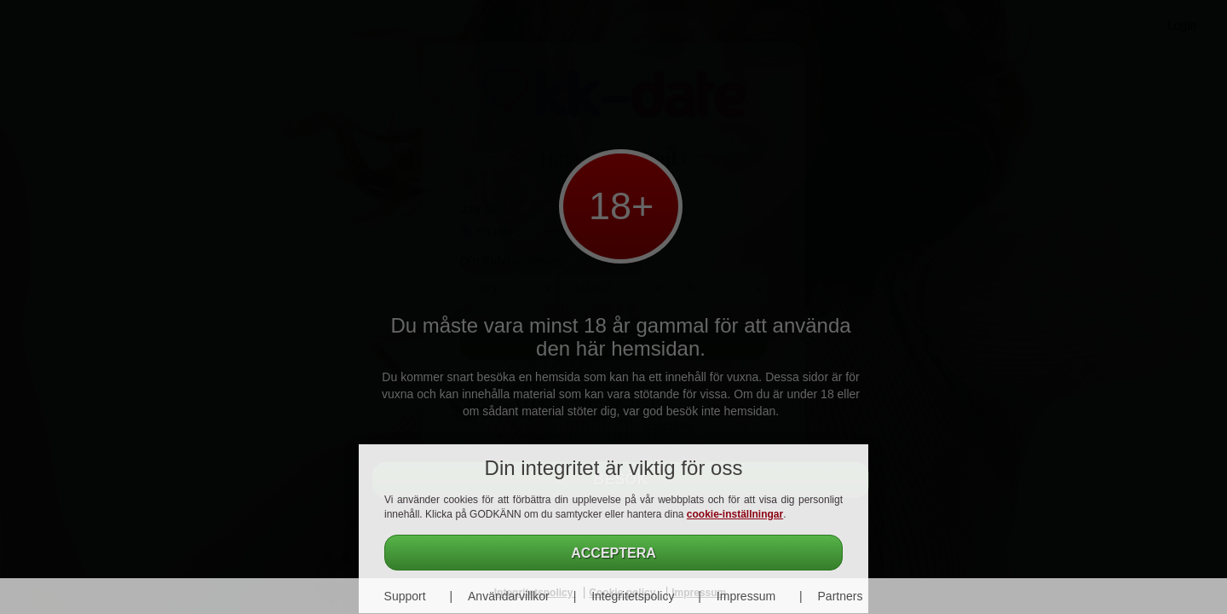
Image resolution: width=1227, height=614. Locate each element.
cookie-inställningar (735, 514)
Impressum (746, 596)
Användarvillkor (509, 596)
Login (1181, 25)
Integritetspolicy (632, 596)
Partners (840, 596)
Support (405, 596)
